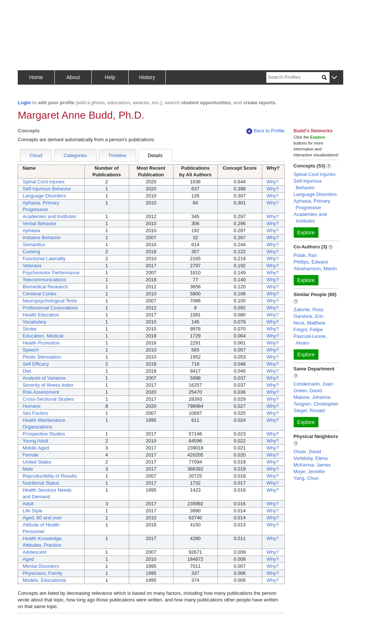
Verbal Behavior (40, 223)
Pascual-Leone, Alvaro (310, 339)
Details (155, 155)
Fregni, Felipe (308, 329)
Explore (306, 232)
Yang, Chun (306, 478)
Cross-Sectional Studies (48, 399)
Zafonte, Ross (309, 309)
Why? (273, 181)
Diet (27, 371)
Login (24, 102)
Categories (75, 155)
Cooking (31, 251)
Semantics (34, 244)
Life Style (32, 510)
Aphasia (31, 230)
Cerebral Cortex (40, 293)
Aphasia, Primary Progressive (312, 204)
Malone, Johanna (312, 397)
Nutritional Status (41, 483)
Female (30, 455)
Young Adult (35, 441)
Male (28, 469)
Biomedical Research (45, 286)
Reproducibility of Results (50, 476)
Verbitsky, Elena (311, 458)
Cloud (36, 155)
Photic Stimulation (42, 357)
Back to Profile (265, 131)
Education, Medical (43, 336)
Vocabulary (34, 322)
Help (110, 77)
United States (37, 462)
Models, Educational (44, 580)
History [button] (147, 77)
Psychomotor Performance (51, 272)
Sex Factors (35, 413)
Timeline (117, 155)
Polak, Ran (305, 255)
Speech (31, 350)
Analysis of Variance (44, 378)
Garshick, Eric (309, 316)
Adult (28, 503)
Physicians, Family (43, 573)
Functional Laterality (44, 258)
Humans (31, 406)
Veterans (32, 265)
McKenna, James (312, 465)
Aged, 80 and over (42, 517)
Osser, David (307, 451)
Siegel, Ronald (309, 410)
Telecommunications (44, 279)
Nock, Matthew (309, 323)
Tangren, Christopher (316, 404)
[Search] (294, 77)
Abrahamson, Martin (315, 268)
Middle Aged (36, 448)
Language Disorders (44, 196)
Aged (28, 559)
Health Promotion (41, 343)
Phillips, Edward (311, 262)
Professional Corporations (50, 308)
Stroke (30, 329)
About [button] (73, 77)
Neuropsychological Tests (50, 300)
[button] (334, 78)
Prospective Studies (44, 434)
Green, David (308, 390)
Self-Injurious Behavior (47, 188)
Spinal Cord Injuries (43, 181)
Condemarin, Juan (313, 384)
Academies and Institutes (49, 216)
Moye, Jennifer (309, 471)
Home (36, 77)
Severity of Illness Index (48, 385)
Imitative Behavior (42, 237)
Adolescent (34, 552)
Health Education (41, 315)
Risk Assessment (41, 392)
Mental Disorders (41, 566)
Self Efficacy (36, 364)
